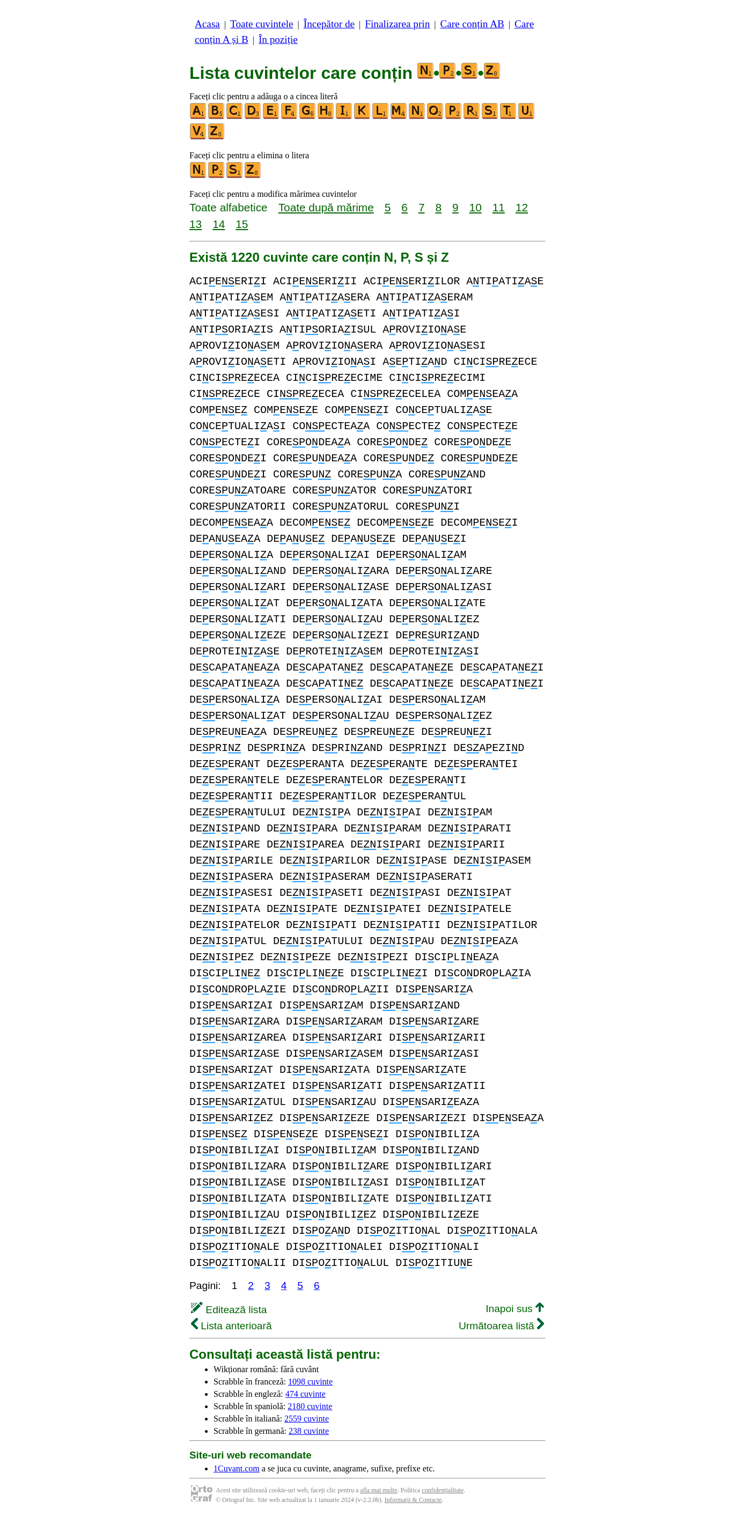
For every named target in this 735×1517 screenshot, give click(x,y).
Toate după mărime (326, 207)
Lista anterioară (231, 1325)
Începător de (329, 24)
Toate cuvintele (261, 24)
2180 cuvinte (310, 1406)
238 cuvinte (309, 1430)
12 (522, 207)
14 (218, 224)
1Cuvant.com (237, 1468)
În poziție (278, 39)
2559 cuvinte (306, 1418)
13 (195, 224)
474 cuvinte (305, 1393)
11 (499, 207)
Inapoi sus (515, 1308)
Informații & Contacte (413, 1500)
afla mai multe (378, 1490)
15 (242, 224)
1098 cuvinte (310, 1381)
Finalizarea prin (397, 24)
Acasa (207, 24)
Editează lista (229, 1309)
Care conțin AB (472, 24)
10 (475, 207)
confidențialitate (443, 1490)
